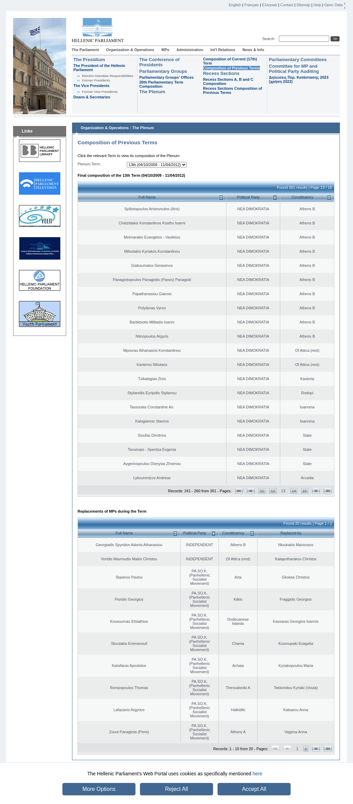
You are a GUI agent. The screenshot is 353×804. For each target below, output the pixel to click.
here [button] (257, 773)
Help (317, 5)
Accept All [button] (254, 789)
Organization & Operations (130, 50)
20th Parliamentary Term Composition (161, 84)
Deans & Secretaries (91, 97)
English (235, 5)
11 (262, 491)
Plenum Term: (89, 164)
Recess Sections (221, 73)
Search (269, 39)
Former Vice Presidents (100, 92)
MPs (165, 50)
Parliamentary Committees (298, 59)
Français (251, 5)
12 (273, 491)
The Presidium (89, 59)
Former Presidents (96, 80)
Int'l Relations (222, 50)
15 (305, 491)
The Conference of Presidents (159, 62)
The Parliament (85, 50)
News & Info (253, 50)
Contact (286, 5)
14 (294, 491)
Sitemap (303, 5)
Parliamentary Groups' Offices (166, 77)
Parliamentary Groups (163, 71)
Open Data (333, 5)
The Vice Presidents (91, 86)
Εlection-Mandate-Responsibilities (107, 76)
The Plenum (152, 91)
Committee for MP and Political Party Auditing (294, 69)
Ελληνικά (269, 5)
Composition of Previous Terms (231, 68)
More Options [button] (98, 789)
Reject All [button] (176, 789)
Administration (189, 50)
